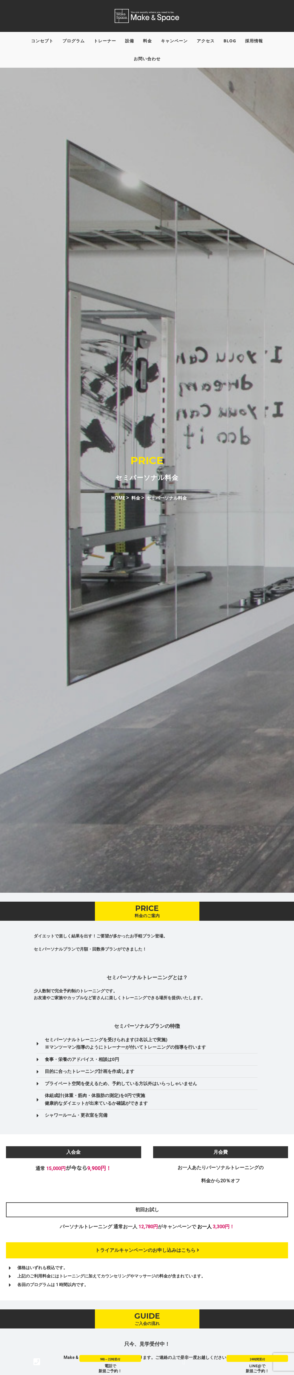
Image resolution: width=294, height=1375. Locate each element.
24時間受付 (257, 1359)
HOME (113, 502)
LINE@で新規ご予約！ (257, 1368)
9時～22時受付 (110, 1359)
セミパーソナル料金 (169, 502)
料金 (133, 502)
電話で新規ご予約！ (110, 1368)
